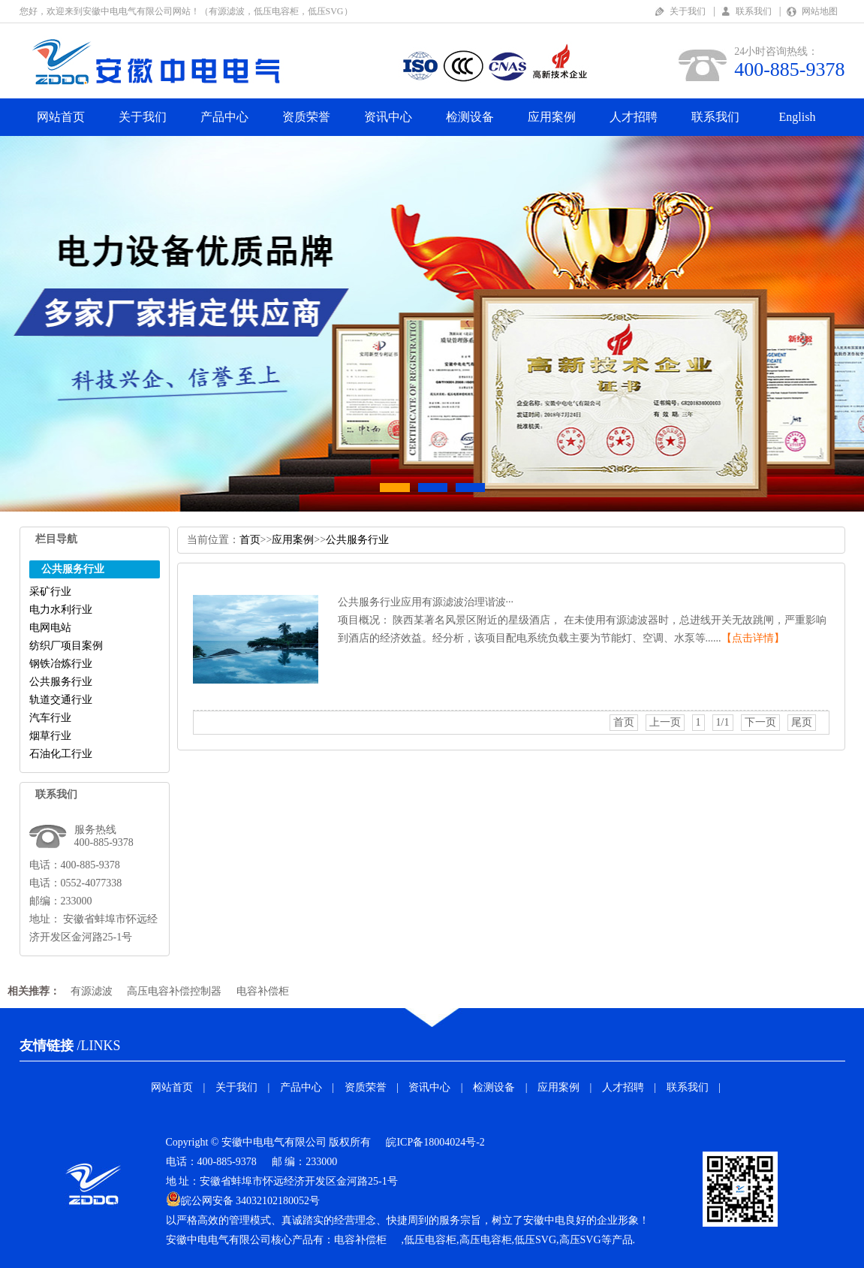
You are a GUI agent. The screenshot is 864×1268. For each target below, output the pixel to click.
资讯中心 (388, 116)
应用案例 (552, 116)
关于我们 (688, 11)
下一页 (760, 722)
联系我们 (754, 11)
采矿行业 (50, 591)
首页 (249, 539)
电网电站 (50, 627)
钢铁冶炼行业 (60, 663)
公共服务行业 (60, 681)
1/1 (723, 722)
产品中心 (224, 116)
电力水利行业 (60, 609)
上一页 (665, 722)
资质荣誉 (306, 116)
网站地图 (820, 11)
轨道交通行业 (60, 699)
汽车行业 (50, 717)
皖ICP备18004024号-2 (435, 1142)
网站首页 (61, 116)
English (797, 116)
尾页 (801, 722)
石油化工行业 (60, 753)
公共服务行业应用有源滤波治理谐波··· (426, 602)
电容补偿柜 (262, 991)
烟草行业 (50, 735)
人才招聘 (634, 116)
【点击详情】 (752, 638)
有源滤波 (92, 991)
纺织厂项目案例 (66, 645)
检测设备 (470, 116)
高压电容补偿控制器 (174, 991)
